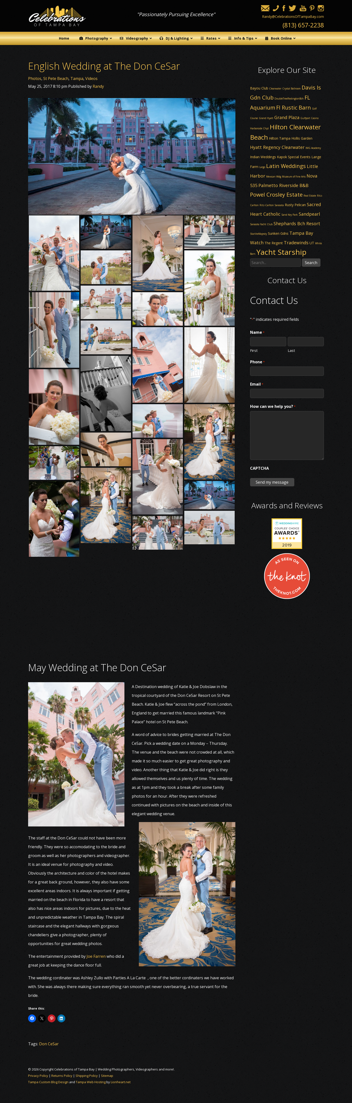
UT (311, 243)
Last (291, 350)
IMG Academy (313, 148)
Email (256, 384)
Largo (262, 167)
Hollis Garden (301, 138)
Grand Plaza (286, 117)
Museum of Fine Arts (294, 176)
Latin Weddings (286, 165)
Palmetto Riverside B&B (283, 185)
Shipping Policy (87, 1075)
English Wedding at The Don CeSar (104, 66)
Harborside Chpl (259, 128)
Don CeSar (49, 1044)
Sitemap (107, 1075)
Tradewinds (296, 242)
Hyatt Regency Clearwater (277, 147)
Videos (91, 78)
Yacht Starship (281, 252)
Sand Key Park (289, 214)
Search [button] (311, 262)
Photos (34, 78)
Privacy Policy (38, 1075)
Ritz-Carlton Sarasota (272, 205)
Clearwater (275, 88)
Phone (257, 362)
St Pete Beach (55, 78)
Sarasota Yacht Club (261, 224)
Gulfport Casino (309, 118)
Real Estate (310, 195)
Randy (98, 86)
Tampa (76, 78)
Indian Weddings (263, 157)
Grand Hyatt (266, 118)
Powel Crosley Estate (276, 194)
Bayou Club (259, 88)
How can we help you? (273, 406)
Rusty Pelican (295, 204)
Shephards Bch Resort (297, 223)
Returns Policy (61, 1075)
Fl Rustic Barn (293, 107)
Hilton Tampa (279, 138)
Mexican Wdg (273, 176)
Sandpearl (309, 214)
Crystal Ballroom (291, 88)
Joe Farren (96, 956)
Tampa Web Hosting (91, 1082)
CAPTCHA (259, 468)
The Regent (273, 243)
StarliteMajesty (258, 233)
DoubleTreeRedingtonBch (289, 98)
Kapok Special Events (293, 157)
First (254, 350)
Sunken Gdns (278, 233)
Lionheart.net (121, 1082)
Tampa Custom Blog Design (48, 1082)
